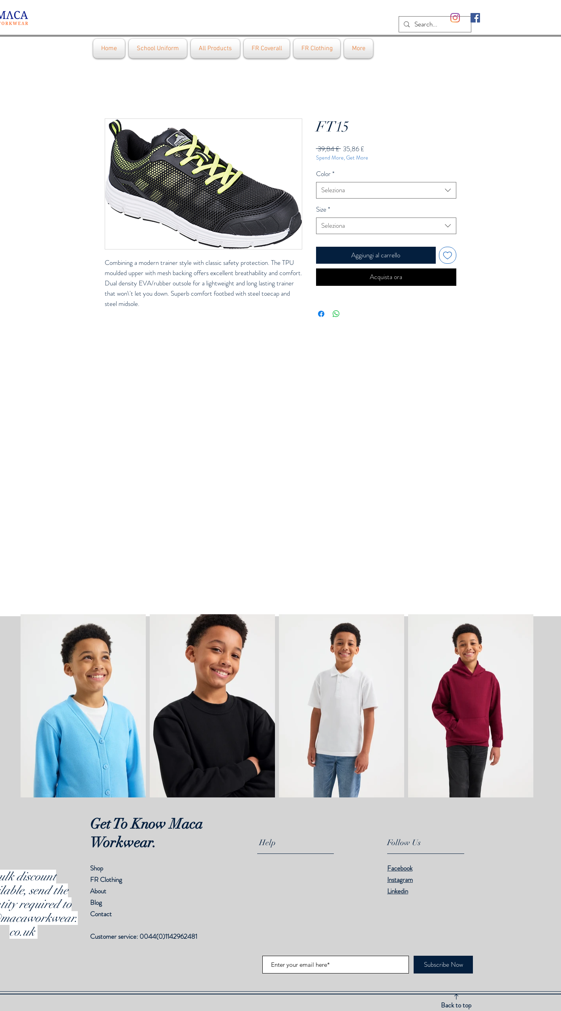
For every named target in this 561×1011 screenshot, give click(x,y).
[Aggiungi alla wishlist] (447, 255)
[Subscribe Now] (443, 964)
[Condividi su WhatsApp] (336, 314)
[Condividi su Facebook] (321, 314)
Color (325, 173)
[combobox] (386, 190)
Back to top (456, 1005)
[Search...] (434, 24)
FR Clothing (106, 879)
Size (323, 209)
